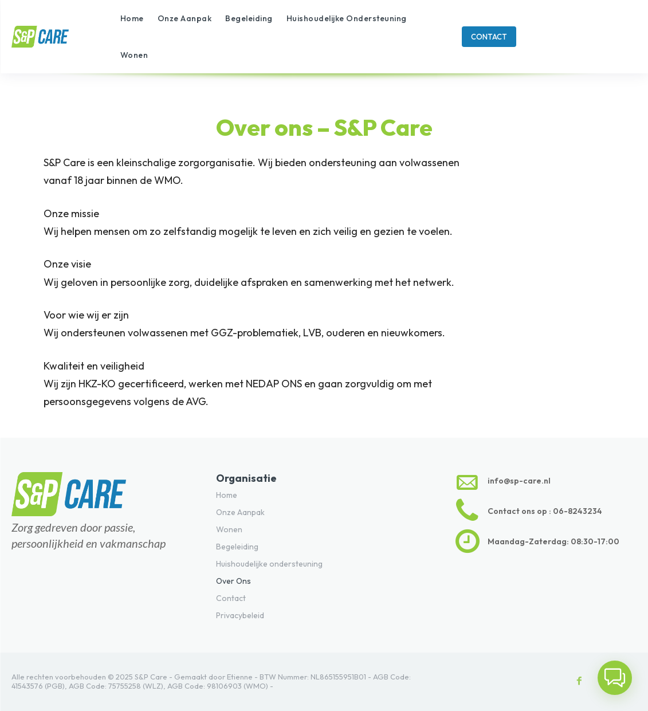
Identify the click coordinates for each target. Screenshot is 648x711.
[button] (615, 678)
